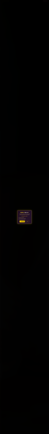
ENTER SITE (22, 221)
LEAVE (27, 221)
